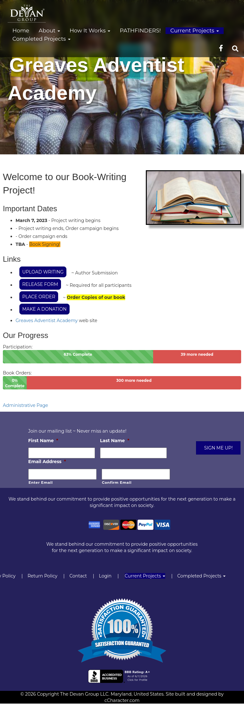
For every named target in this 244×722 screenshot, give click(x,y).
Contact (78, 576)
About (49, 30)
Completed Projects (41, 39)
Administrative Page (25, 405)
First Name (43, 440)
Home (20, 30)
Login (105, 576)
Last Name (114, 440)
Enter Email (41, 482)
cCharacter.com (122, 700)
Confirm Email (117, 482)
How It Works (90, 30)
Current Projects (194, 30)
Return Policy (43, 576)
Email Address (47, 461)
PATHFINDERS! (140, 30)
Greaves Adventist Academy (47, 320)
